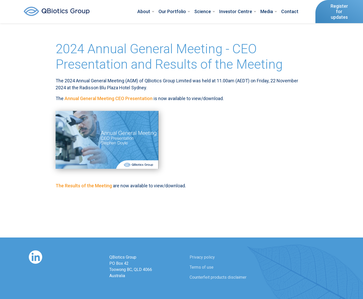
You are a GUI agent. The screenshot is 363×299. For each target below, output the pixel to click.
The (84, 185)
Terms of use (202, 267)
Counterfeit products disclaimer (218, 277)
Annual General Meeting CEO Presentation (109, 98)
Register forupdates (339, 11)
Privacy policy (202, 257)
